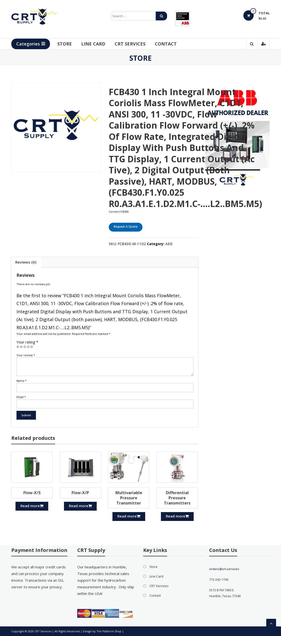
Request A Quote (126, 226)
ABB (168, 243)
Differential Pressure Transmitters (177, 498)
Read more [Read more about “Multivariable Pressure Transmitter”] (128, 516)
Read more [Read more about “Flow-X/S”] (31, 505)
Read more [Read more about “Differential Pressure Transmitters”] (177, 516)
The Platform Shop (108, 631)
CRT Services (130, 44)
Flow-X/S (32, 492)
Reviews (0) (25, 262)
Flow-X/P (80, 492)
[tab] (25, 262)
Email (21, 397)
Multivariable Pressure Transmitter (128, 498)
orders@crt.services (224, 569)
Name (21, 381)
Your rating (27, 342)
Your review (25, 355)
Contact (166, 44)
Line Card (93, 44)
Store (64, 44)
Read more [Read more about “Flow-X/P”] (80, 505)
